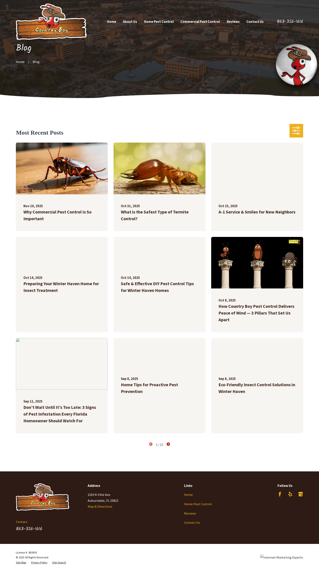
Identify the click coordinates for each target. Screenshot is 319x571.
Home (188, 495)
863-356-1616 (290, 21)
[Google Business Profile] (300, 494)
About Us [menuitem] (130, 22)
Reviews (190, 513)
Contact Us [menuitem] (255, 22)
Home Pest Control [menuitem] (159, 22)
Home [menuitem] (111, 22)
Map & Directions (100, 506)
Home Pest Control (198, 504)
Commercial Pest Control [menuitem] (200, 22)
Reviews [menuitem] (233, 22)
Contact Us (192, 522)
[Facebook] (279, 494)
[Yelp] (290, 494)
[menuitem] (21, 562)
